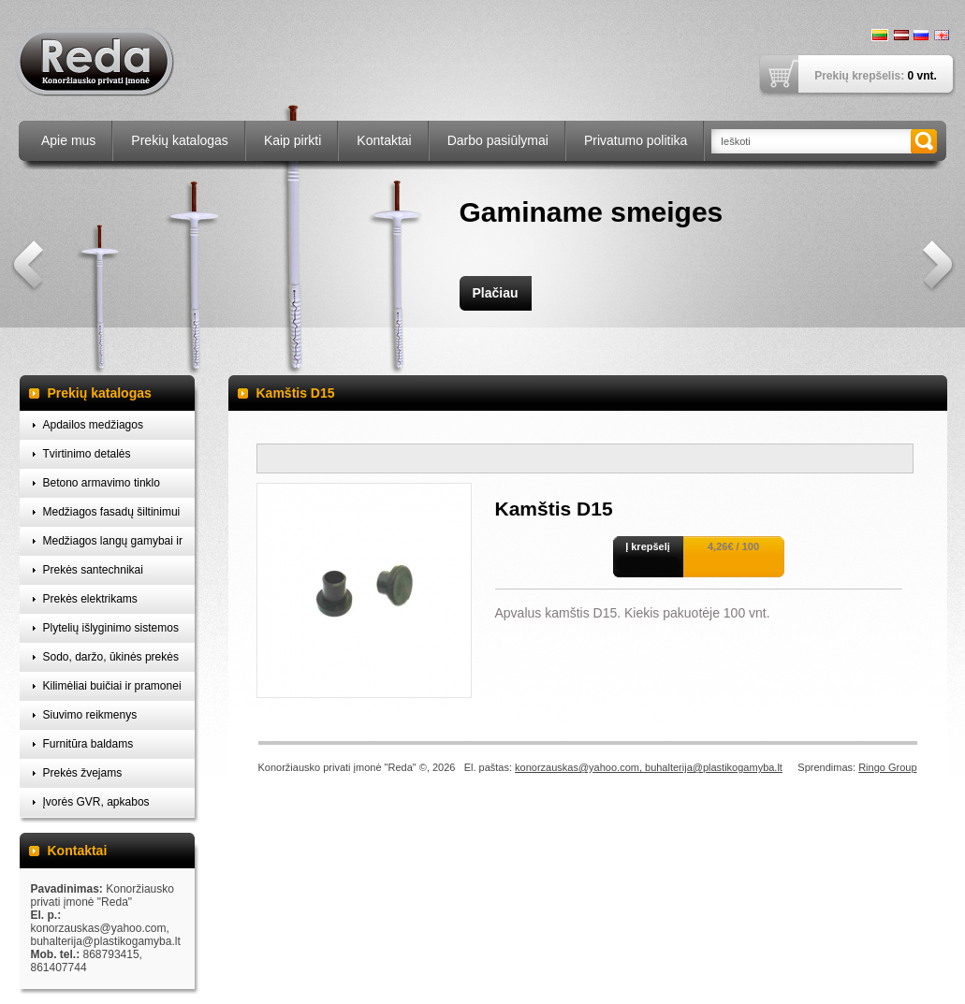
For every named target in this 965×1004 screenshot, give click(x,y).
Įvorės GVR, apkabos (96, 801)
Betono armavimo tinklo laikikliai (101, 487)
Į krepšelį (647, 546)
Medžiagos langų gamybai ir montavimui (113, 545)
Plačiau (495, 292)
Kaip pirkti (292, 140)
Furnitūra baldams (88, 743)
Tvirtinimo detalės (87, 453)
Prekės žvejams (83, 772)
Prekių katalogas (179, 140)
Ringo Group (887, 767)
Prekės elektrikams (90, 598)
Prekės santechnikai (93, 569)
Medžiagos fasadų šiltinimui (112, 511)
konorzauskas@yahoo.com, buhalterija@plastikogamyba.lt (648, 767)
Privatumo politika (636, 140)
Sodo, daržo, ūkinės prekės (111, 656)
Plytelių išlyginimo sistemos (111, 627)
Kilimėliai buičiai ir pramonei (112, 685)
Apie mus (68, 140)
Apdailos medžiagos (93, 424)
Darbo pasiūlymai (497, 140)
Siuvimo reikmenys (90, 714)
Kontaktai (384, 140)
